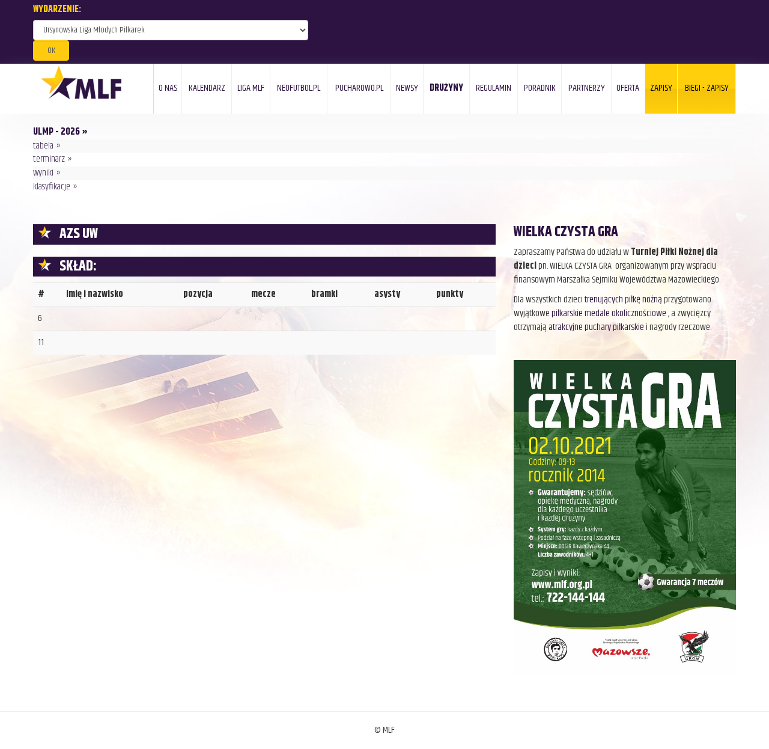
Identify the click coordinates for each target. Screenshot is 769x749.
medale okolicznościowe (625, 313)
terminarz (49, 159)
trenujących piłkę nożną (623, 299)
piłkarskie (567, 313)
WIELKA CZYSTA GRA (566, 232)
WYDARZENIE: (57, 10)
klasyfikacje (51, 186)
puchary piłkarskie (614, 327)
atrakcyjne (567, 327)
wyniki (43, 172)
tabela (43, 145)
